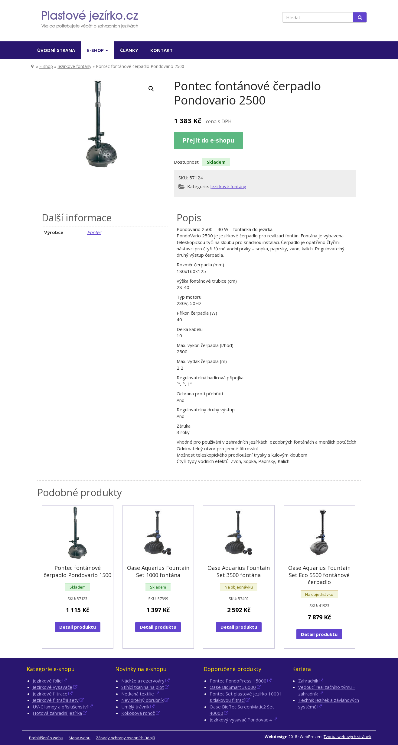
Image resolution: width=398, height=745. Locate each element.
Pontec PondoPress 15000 (238, 681)
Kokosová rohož (138, 713)
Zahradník (308, 681)
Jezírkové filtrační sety (56, 700)
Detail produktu (77, 627)
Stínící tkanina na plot (142, 687)
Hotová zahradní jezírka (57, 713)
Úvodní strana (56, 50)
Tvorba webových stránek (347, 736)
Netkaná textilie (137, 694)
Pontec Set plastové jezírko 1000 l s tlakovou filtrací (245, 697)
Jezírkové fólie (47, 681)
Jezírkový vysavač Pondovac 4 (241, 720)
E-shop (97, 50)
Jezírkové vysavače (52, 687)
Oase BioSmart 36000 (233, 687)
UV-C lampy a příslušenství (60, 707)
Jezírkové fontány (74, 66)
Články (129, 50)
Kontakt (161, 50)
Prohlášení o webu (46, 737)
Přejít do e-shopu (208, 140)
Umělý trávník (135, 707)
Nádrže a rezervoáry (143, 681)
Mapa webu (79, 737)
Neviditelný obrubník (142, 700)
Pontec (94, 232)
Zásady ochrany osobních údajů (125, 737)
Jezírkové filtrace (50, 694)
